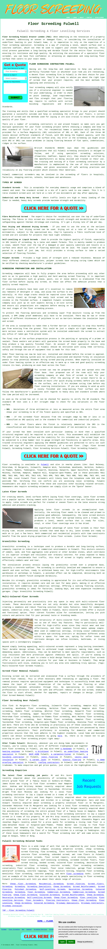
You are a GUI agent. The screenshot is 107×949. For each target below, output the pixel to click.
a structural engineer (49, 90)
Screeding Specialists (39, 887)
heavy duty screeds (31, 200)
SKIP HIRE (34, 754)
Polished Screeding (25, 889)
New (23, 929)
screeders (30, 175)
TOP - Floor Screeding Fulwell (18, 910)
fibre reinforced (86, 232)
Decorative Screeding (80, 889)
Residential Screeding (51, 884)
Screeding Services (40, 929)
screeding (34, 124)
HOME (68, 17)
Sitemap (3, 929)
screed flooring (76, 276)
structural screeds (31, 857)
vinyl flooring (49, 757)
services (99, 484)
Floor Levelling (88, 898)
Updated (29, 929)
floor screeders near (51, 784)
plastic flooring (72, 760)
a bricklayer (42, 751)
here (60, 736)
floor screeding (10, 45)
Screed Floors (96, 884)
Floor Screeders (34, 900)
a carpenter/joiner (61, 754)
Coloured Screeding (50, 895)
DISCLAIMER (99, 17)
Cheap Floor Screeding (23, 884)
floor (24, 849)
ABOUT (82, 17)
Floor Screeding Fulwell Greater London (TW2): (27, 37)
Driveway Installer (12, 906)
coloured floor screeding (70, 863)
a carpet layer (38, 760)
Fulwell (45, 465)
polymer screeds (54, 261)
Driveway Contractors (92, 903)
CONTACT (89, 17)
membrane (91, 329)
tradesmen (7, 765)
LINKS (75, 17)
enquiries (28, 765)
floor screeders (39, 478)
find (10, 706)
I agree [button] (62, 942)
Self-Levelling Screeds (52, 889)
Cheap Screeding (62, 887)
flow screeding (49, 852)
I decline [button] (71, 942)
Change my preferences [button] (84, 942)
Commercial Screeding (58, 892)
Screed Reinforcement (84, 887)
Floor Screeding (36, 892)
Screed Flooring (76, 884)
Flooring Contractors (57, 900)
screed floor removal (13, 679)
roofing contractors (49, 762)
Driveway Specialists (67, 903)
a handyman (66, 749)
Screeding (7, 887)
